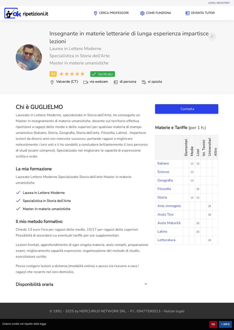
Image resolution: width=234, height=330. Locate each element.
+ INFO (225, 324)
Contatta (188, 109)
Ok (213, 324)
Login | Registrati (219, 3)
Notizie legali (174, 311)
